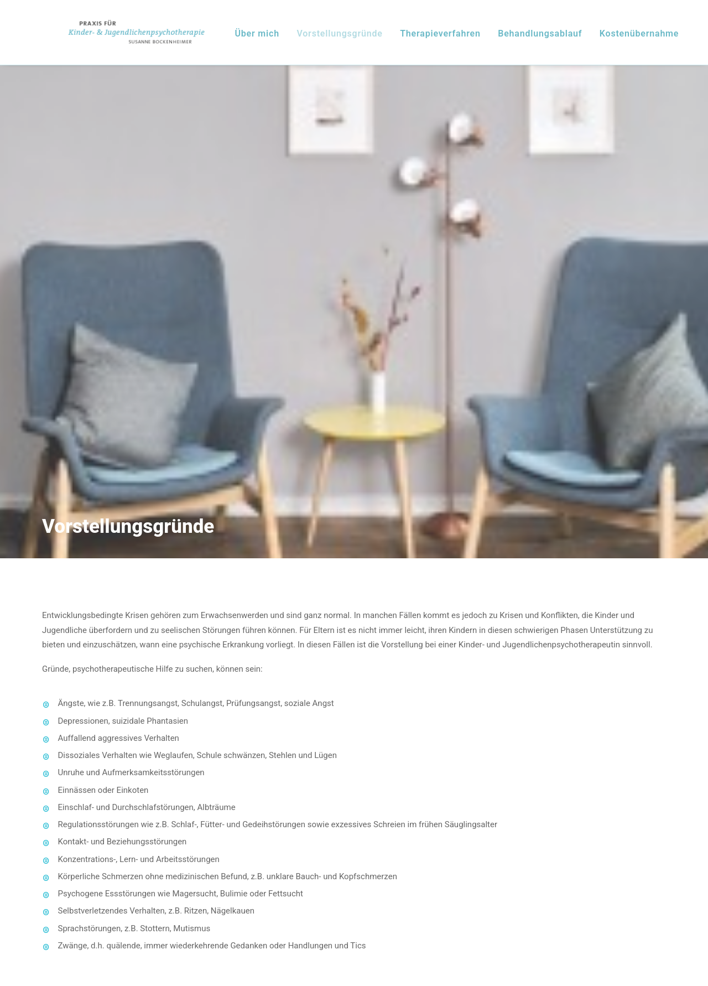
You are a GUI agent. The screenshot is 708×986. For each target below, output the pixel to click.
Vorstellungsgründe (364, 38)
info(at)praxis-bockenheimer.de (142, 821)
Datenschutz (515, 923)
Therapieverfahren (465, 38)
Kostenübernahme (663, 38)
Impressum (193, 923)
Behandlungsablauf (565, 38)
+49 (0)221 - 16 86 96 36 (128, 793)
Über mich (281, 38)
